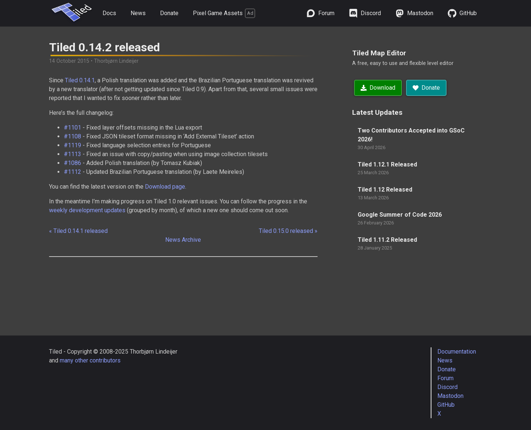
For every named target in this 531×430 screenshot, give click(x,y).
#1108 (72, 136)
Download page (165, 186)
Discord (447, 387)
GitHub (446, 404)
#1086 (72, 162)
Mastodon (450, 395)
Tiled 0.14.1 (80, 80)
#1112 (72, 171)
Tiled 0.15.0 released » (288, 230)
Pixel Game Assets (224, 13)
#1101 (72, 127)
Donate (169, 13)
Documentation (456, 351)
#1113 (72, 154)
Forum (445, 378)
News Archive (183, 239)
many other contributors (90, 360)
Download (378, 87)
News (138, 13)
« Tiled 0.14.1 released (78, 230)
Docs (109, 13)
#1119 (72, 145)
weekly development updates (87, 210)
